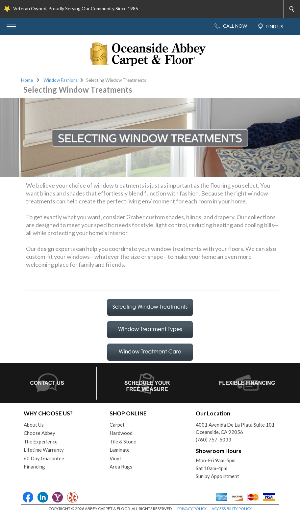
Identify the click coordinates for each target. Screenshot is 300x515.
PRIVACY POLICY (192, 508)
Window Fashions (60, 80)
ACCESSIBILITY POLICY (232, 508)
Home (27, 80)
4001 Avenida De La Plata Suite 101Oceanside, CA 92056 (235, 428)
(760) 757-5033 (213, 439)
